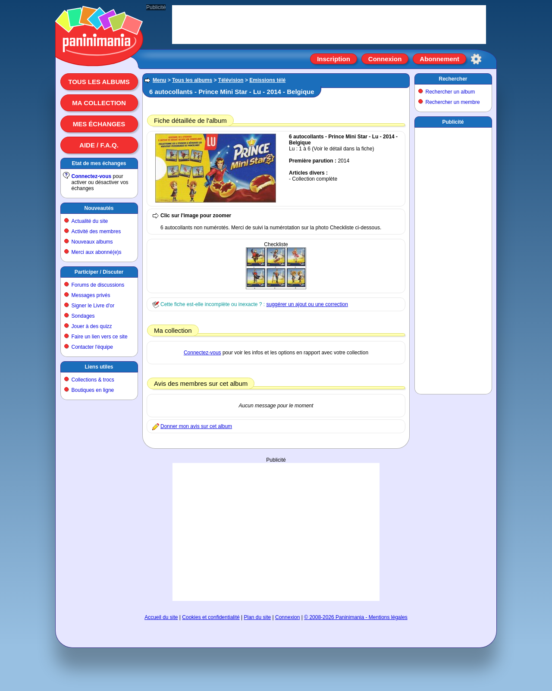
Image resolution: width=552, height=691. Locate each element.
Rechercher (453, 79)
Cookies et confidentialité (210, 617)
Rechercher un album (450, 92)
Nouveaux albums (92, 242)
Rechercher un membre (453, 102)
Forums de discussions (98, 285)
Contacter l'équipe (92, 347)
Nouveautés (98, 208)
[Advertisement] (276, 532)
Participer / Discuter (99, 272)
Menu (159, 80)
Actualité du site (90, 221)
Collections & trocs (93, 380)
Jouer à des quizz (92, 326)
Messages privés (91, 295)
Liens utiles (99, 367)
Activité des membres (96, 231)
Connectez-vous (92, 176)
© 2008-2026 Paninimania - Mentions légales (356, 617)
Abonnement (439, 59)
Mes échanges (99, 124)
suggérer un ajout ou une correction (307, 304)
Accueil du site (161, 617)
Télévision (231, 80)
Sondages (83, 316)
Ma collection (98, 102)
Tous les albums (99, 81)
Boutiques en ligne (93, 390)
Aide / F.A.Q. (99, 145)
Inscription (333, 59)
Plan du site (257, 617)
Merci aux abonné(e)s (97, 252)
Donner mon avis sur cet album (196, 426)
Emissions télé (267, 80)
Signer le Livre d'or (93, 306)
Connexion (385, 59)
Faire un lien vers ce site (100, 337)
